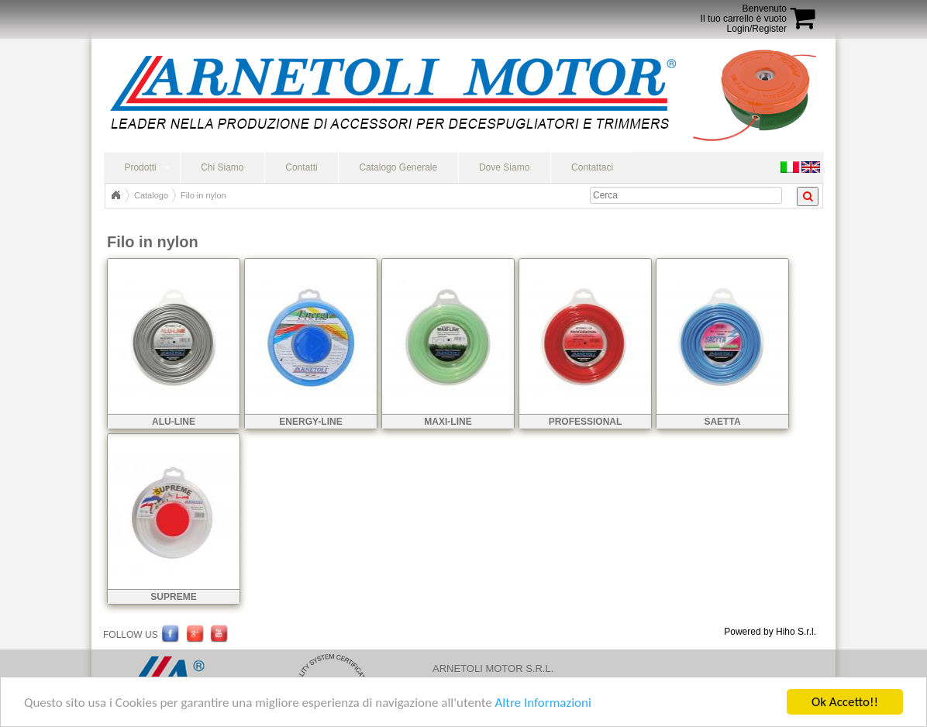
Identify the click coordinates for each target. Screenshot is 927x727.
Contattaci (592, 167)
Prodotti (140, 167)
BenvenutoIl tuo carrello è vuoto (744, 13)
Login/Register (757, 28)
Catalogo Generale (398, 167)
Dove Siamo (504, 167)
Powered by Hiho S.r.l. (770, 631)
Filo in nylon (203, 195)
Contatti (301, 167)
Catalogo (151, 195)
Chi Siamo (222, 167)
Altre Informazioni (543, 702)
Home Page (115, 195)
